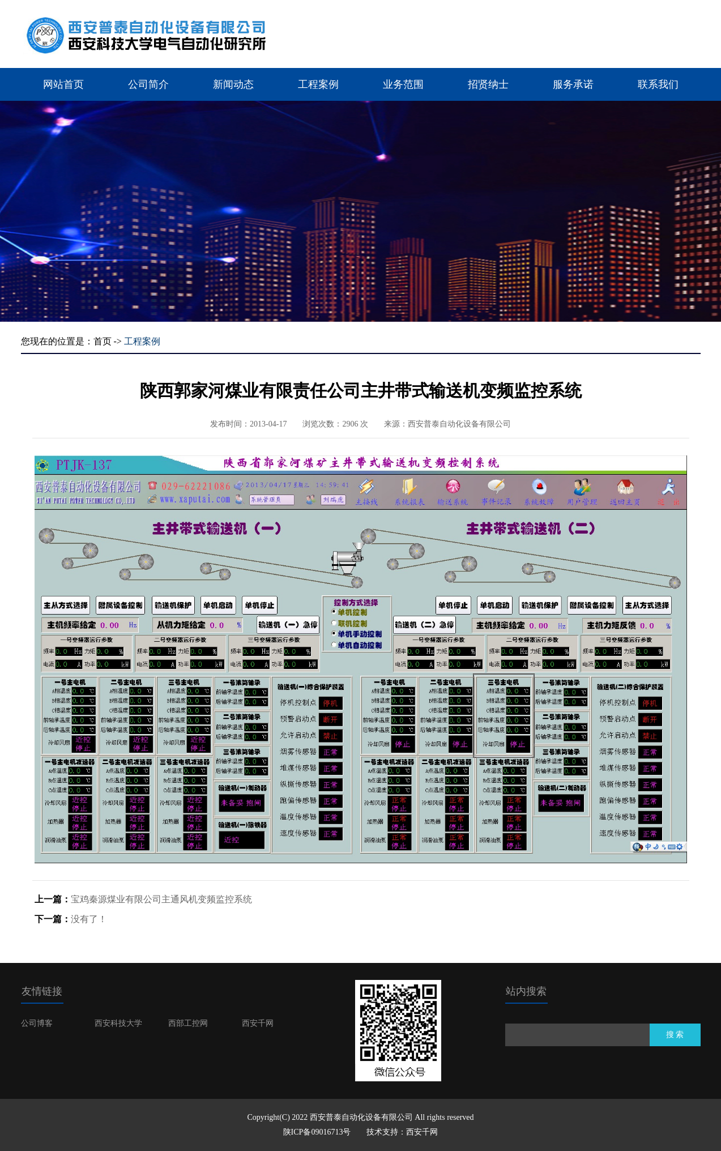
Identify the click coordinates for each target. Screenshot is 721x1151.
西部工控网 (188, 1023)
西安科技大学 (118, 1023)
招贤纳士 (488, 84)
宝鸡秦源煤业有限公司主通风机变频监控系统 (161, 899)
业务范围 (403, 84)
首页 (102, 341)
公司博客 (37, 1023)
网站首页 (63, 84)
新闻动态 (233, 84)
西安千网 (258, 1023)
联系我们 (658, 84)
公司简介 (148, 84)
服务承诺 (573, 84)
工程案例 (318, 84)
